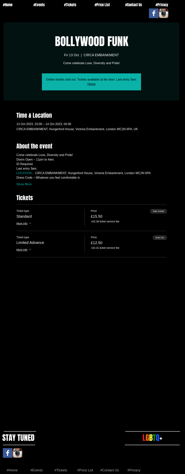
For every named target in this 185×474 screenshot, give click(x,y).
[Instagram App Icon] (163, 13)
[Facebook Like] (144, 10)
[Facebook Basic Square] (154, 13)
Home (91, 84)
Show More (24, 184)
